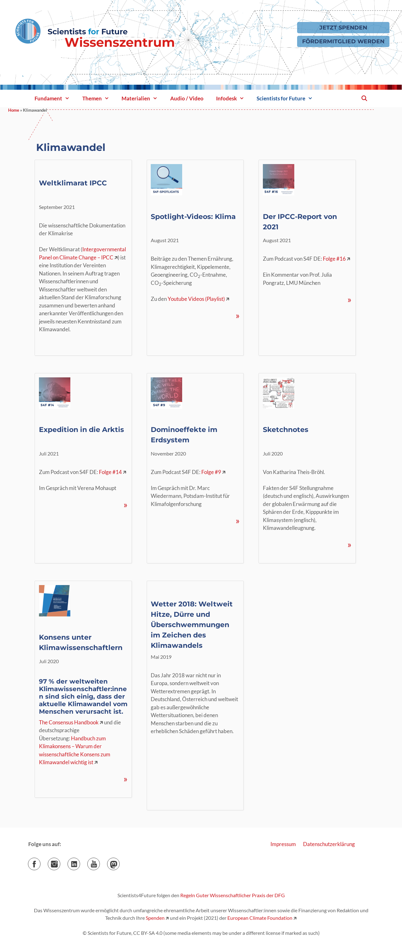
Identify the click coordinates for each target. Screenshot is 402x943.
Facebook (40, 862)
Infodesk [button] (233, 98)
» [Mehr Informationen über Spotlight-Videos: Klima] (238, 315)
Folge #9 (211, 472)
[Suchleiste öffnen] (364, 98)
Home (13, 110)
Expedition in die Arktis (81, 429)
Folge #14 (110, 472)
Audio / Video (187, 98)
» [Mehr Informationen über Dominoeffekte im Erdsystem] (238, 520)
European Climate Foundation (259, 918)
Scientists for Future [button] (288, 98)
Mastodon (119, 862)
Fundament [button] (55, 98)
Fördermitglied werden (343, 41)
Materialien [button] (143, 98)
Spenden (155, 918)
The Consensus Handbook (69, 722)
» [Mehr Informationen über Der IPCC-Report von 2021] (349, 299)
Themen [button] (99, 98)
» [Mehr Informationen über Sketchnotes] (349, 544)
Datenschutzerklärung (329, 844)
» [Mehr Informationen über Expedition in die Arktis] (125, 504)
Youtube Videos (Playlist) (196, 299)
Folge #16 (334, 258)
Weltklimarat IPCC (73, 183)
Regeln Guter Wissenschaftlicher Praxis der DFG (232, 895)
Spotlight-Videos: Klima (193, 216)
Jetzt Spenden (343, 27)
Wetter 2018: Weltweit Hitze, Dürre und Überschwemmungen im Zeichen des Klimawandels (192, 625)
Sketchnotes (285, 429)
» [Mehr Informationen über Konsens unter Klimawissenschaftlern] (125, 778)
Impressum (283, 844)
